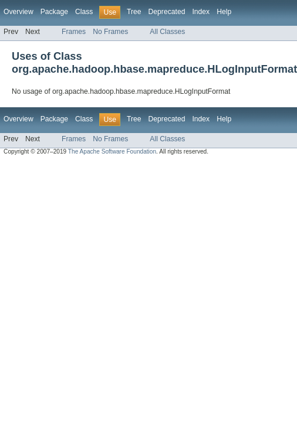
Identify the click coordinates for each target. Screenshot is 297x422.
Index (201, 12)
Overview (18, 12)
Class (84, 12)
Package (54, 12)
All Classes (167, 32)
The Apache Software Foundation (112, 151)
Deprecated (166, 12)
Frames (74, 32)
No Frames (110, 32)
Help (224, 12)
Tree (134, 12)
